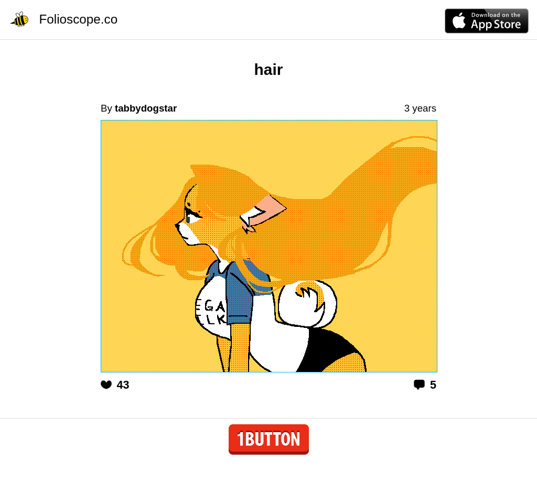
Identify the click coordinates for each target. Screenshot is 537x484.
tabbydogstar (146, 108)
